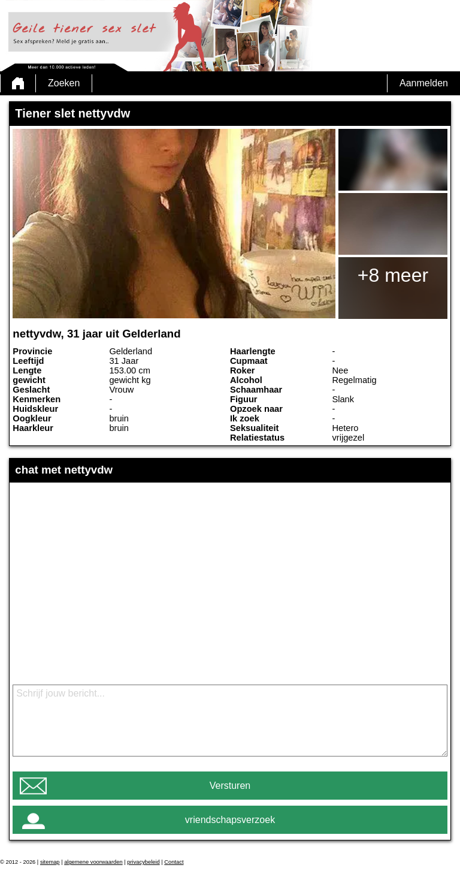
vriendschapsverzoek (230, 820)
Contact (173, 862)
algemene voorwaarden (93, 862)
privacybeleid (143, 862)
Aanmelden (424, 83)
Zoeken (64, 83)
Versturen (230, 785)
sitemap (50, 862)
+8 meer (393, 275)
